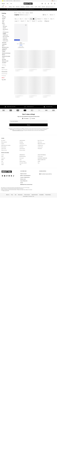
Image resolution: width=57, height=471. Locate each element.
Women (3, 3)
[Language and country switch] (53, 1)
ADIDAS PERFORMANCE (42, 398)
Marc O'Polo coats (41, 384)
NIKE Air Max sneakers (41, 387)
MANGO (31, 12)
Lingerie (2, 387)
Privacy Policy (12, 338)
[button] (45, 15)
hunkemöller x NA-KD (23, 406)
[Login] (45, 3)
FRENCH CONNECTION (41, 403)
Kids (11, 3)
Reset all (46, 21)
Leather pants (40, 390)
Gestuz (2, 406)
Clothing (19, 12)
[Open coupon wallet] (42, 3)
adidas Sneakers (22, 384)
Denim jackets (3, 390)
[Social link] (2, 454)
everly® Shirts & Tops (23, 389)
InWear (2, 408)
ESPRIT (2, 403)
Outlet (3, 0)
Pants (23, 12)
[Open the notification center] (48, 4)
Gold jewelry (40, 392)
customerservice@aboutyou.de (17, 339)
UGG (2, 405)
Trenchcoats (22, 387)
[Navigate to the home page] (28, 4)
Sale (16, 18)
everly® (2, 398)
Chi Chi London (40, 400)
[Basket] (54, 3)
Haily (38, 406)
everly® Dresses (22, 392)
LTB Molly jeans (40, 389)
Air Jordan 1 (3, 384)
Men (7, 3)
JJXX (20, 408)
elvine (20, 403)
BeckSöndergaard (23, 400)
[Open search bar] (45, 6)
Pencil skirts (21, 390)
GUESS (39, 405)
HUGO (2, 400)
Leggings (27, 12)
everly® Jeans (3, 392)
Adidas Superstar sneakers (5, 389)
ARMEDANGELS (22, 398)
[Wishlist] (51, 3)
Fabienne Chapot (22, 405)
